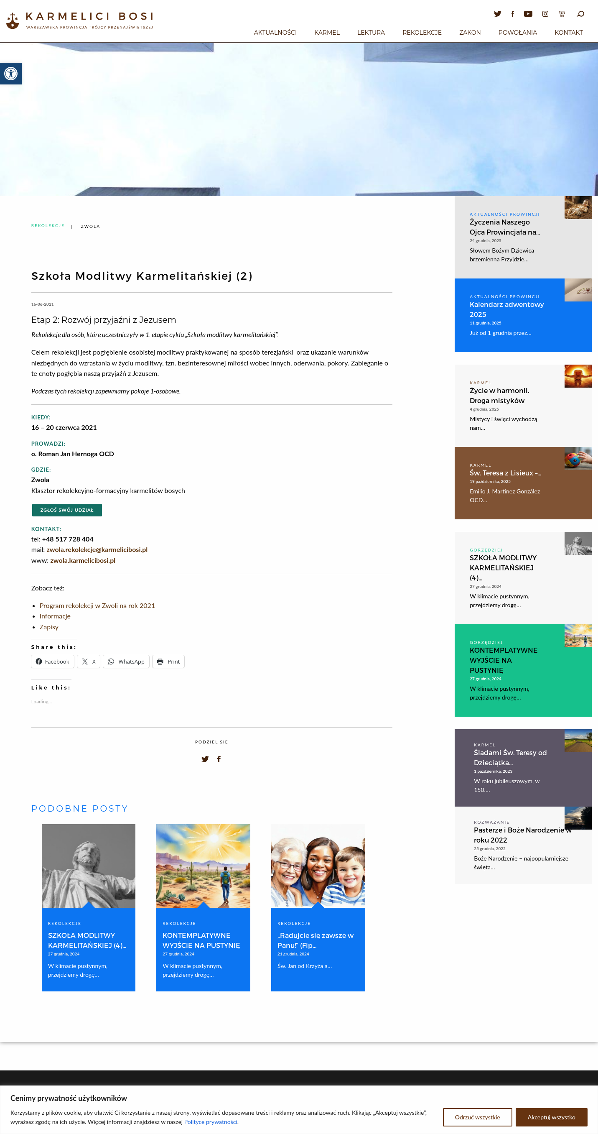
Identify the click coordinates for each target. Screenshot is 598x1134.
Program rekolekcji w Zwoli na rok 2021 (97, 605)
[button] (11, 73)
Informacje (55, 616)
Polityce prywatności (210, 1121)
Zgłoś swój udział (67, 510)
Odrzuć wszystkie (477, 1117)
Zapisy (49, 627)
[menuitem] (275, 31)
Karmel (327, 32)
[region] (299, 1109)
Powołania (518, 32)
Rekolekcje (422, 32)
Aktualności (275, 32)
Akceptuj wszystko (551, 1117)
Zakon (470, 32)
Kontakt (569, 32)
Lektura (371, 32)
